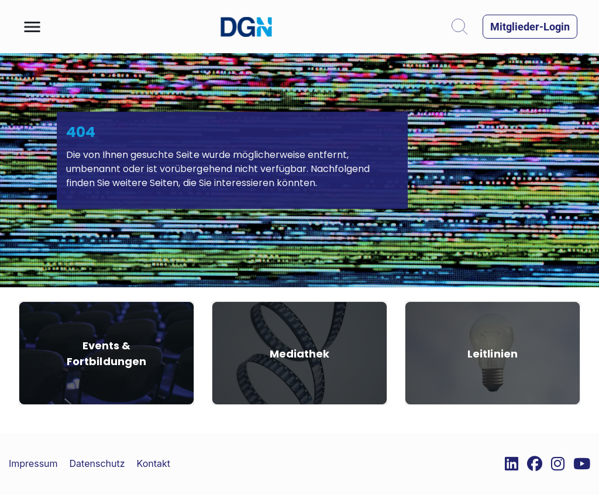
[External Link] (507, 464)
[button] (32, 26)
